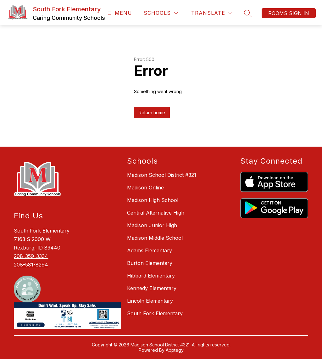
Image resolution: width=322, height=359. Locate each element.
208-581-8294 (31, 264)
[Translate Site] (212, 13)
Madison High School (152, 200)
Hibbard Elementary (151, 275)
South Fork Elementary (155, 313)
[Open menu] (119, 13)
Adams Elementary (149, 250)
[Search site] (248, 13)
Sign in (299, 13)
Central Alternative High (155, 213)
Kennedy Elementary (151, 288)
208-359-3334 (31, 256)
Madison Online (145, 187)
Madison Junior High (152, 225)
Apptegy (175, 350)
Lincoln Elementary (150, 301)
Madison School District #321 (161, 175)
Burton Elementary (149, 263)
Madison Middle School (155, 238)
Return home (152, 112)
